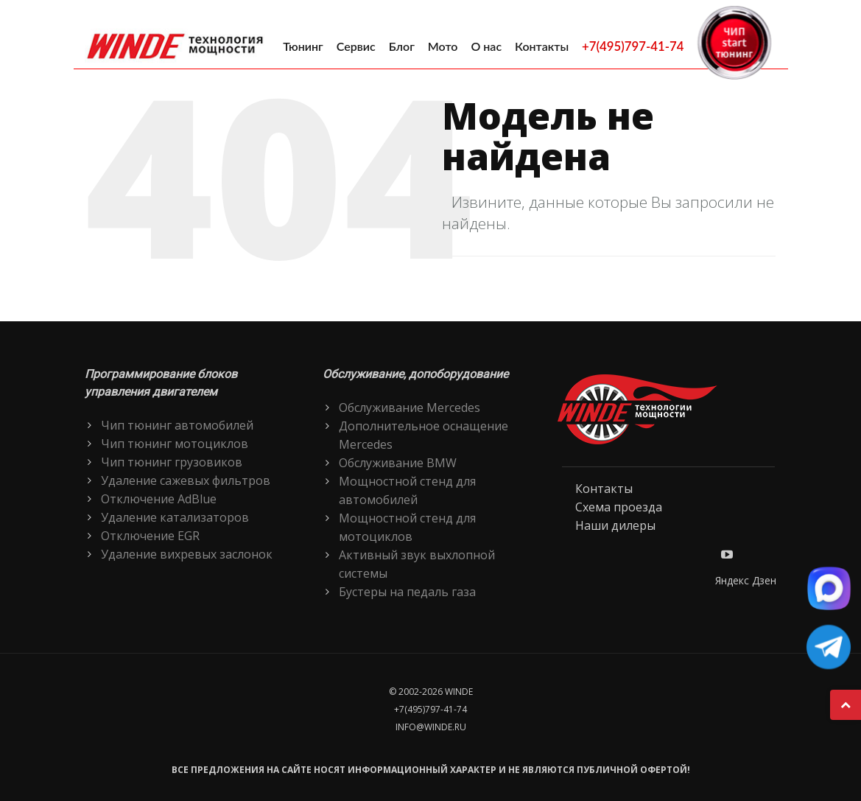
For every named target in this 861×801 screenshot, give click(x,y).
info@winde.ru (431, 727)
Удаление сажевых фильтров (185, 480)
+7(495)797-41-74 (632, 46)
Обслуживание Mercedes (409, 407)
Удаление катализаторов (175, 517)
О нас (486, 46)
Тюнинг (303, 46)
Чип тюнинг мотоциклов (174, 444)
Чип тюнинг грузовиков (171, 462)
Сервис (356, 46)
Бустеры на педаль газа (407, 592)
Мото (443, 46)
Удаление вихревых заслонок (187, 554)
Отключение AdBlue (159, 499)
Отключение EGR (150, 536)
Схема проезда (618, 507)
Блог (402, 46)
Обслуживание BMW (398, 463)
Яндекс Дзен (745, 580)
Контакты (542, 46)
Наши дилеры (615, 525)
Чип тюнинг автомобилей (177, 425)
